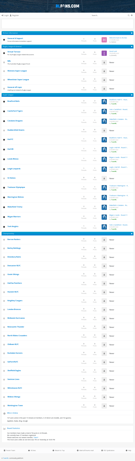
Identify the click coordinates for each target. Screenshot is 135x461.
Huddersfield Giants (15, 130)
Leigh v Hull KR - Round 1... (118, 148)
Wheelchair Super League (18, 79)
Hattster (113, 42)
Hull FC (10, 139)
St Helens (11, 178)
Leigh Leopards (13, 169)
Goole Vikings (13, 274)
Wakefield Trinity (14, 207)
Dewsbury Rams (14, 257)
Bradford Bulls (13, 101)
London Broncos (14, 309)
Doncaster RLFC (14, 265)
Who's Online (12, 413)
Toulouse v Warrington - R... (119, 186)
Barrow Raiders (13, 239)
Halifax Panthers (14, 283)
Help (128, 450)
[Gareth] (113, 55)
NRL (9, 61)
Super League (8, 95)
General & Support (15, 38)
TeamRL (6, 458)
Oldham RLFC (13, 344)
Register (14, 15)
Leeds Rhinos (12, 159)
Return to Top (59, 450)
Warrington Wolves (15, 197)
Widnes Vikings (13, 397)
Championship (8, 234)
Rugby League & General (12, 46)
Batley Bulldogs (14, 248)
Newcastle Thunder (15, 327)
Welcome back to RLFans (118, 38)
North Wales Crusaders (17, 335)
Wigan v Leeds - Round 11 (118, 157)
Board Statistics (13, 428)
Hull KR (10, 149)
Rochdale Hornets (14, 353)
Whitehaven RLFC (14, 388)
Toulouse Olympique (16, 187)
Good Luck (113, 51)
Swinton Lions (13, 379)
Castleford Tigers (15, 111)
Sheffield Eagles (14, 370)
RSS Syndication (107, 450)
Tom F (36, 437)
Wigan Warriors (14, 216)
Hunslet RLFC (13, 292)
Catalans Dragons (15, 121)
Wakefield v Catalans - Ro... (118, 119)
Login (5, 15)
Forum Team (9, 450)
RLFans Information (10, 33)
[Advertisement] (67, 24)
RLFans (32, 450)
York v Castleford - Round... (118, 109)
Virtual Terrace (13, 52)
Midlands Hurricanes (16, 318)
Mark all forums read (85, 450)
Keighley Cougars (14, 300)
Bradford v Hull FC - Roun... (118, 100)
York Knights (12, 226)
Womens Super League (17, 71)
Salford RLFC (12, 362)
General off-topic (14, 87)
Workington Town (15, 405)
